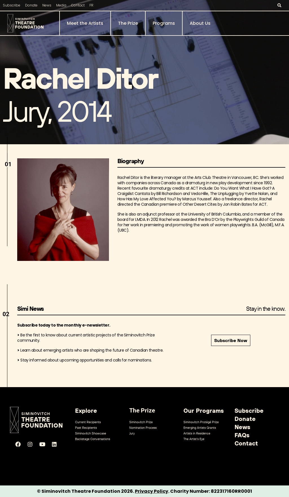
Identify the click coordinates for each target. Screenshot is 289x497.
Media (61, 5)
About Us (200, 23)
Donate (31, 5)
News (46, 5)
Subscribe (11, 5)
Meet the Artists (85, 23)
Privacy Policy (151, 491)
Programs (164, 23)
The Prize (128, 23)
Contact (78, 5)
